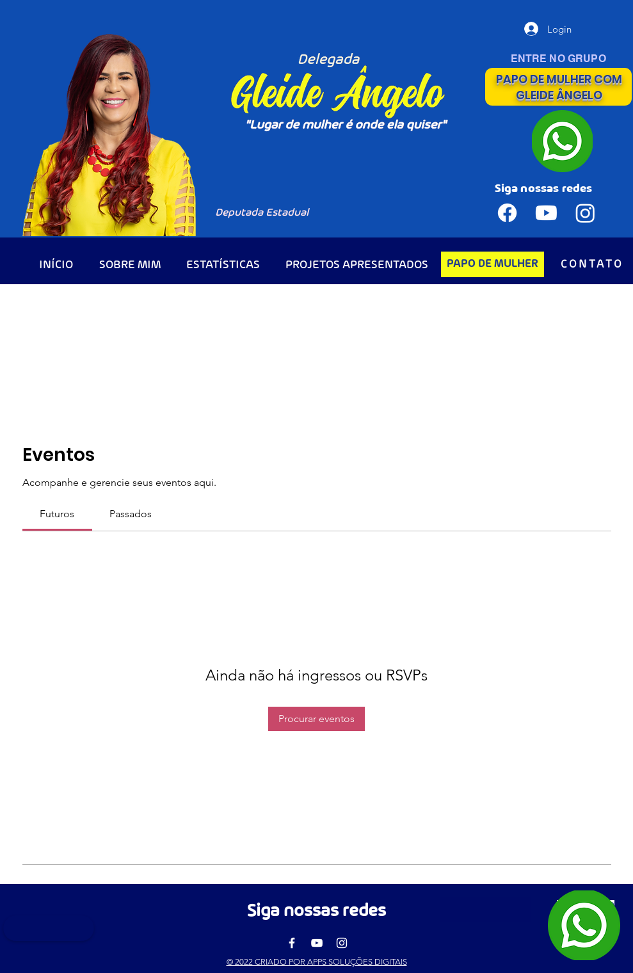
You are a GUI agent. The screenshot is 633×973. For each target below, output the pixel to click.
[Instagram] (342, 943)
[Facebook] (292, 943)
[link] (57, 514)
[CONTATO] (592, 264)
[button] (485, 909)
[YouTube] (317, 943)
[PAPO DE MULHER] (492, 264)
